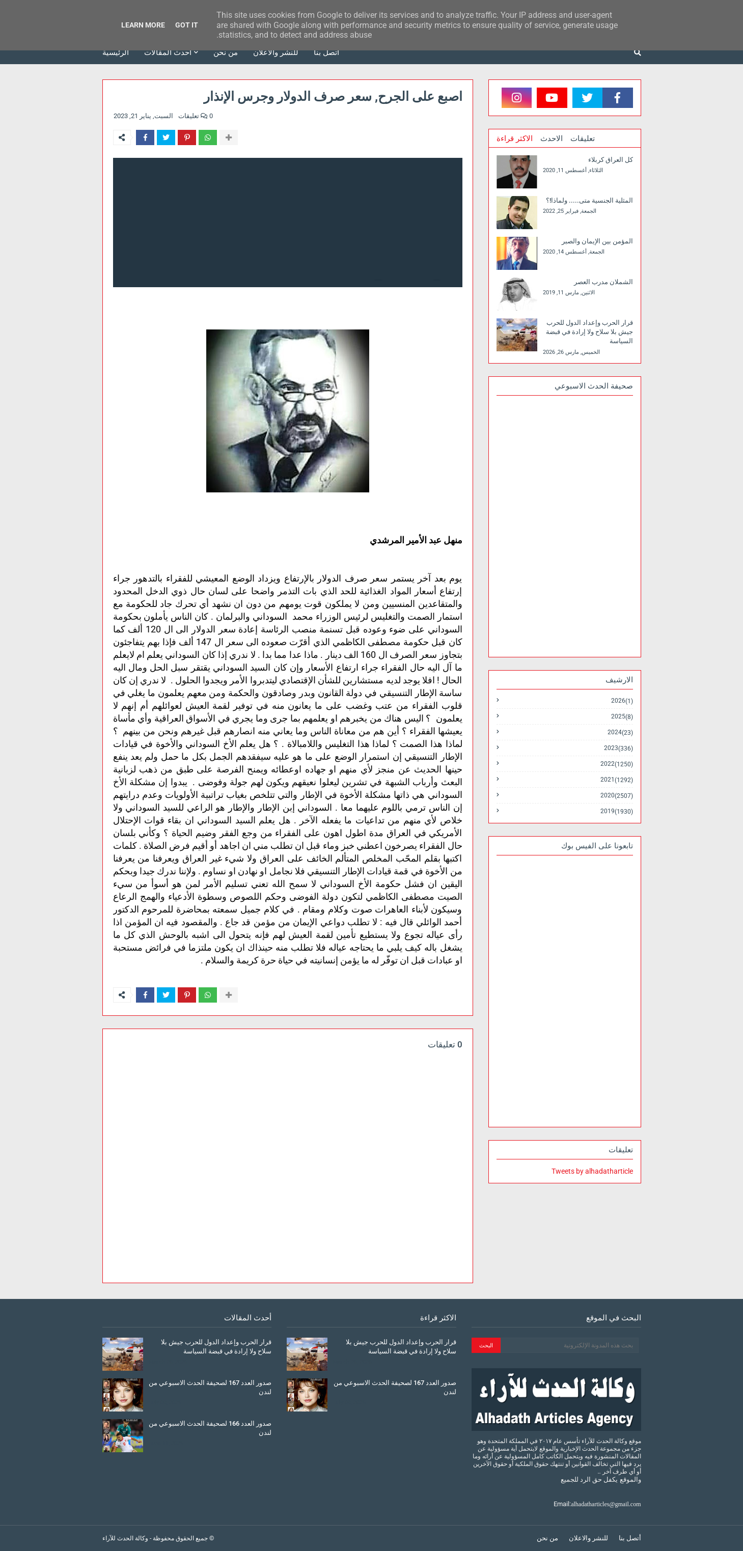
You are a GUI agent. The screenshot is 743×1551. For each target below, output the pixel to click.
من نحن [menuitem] (225, 52)
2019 (616, 811)
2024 (620, 732)
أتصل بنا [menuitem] (326, 52)
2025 (622, 717)
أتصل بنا (630, 1538)
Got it (186, 25)
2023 (618, 748)
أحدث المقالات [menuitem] (167, 52)
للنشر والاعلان (588, 1538)
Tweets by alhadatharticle (592, 1171)
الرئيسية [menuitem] (115, 52)
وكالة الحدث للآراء (125, 1538)
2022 (616, 764)
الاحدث (551, 138)
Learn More (143, 25)
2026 (622, 701)
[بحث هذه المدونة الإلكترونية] (570, 1345)
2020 (616, 795)
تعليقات (582, 138)
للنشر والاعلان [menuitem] (275, 52)
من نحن (547, 1538)
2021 (616, 780)
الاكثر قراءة (515, 138)
